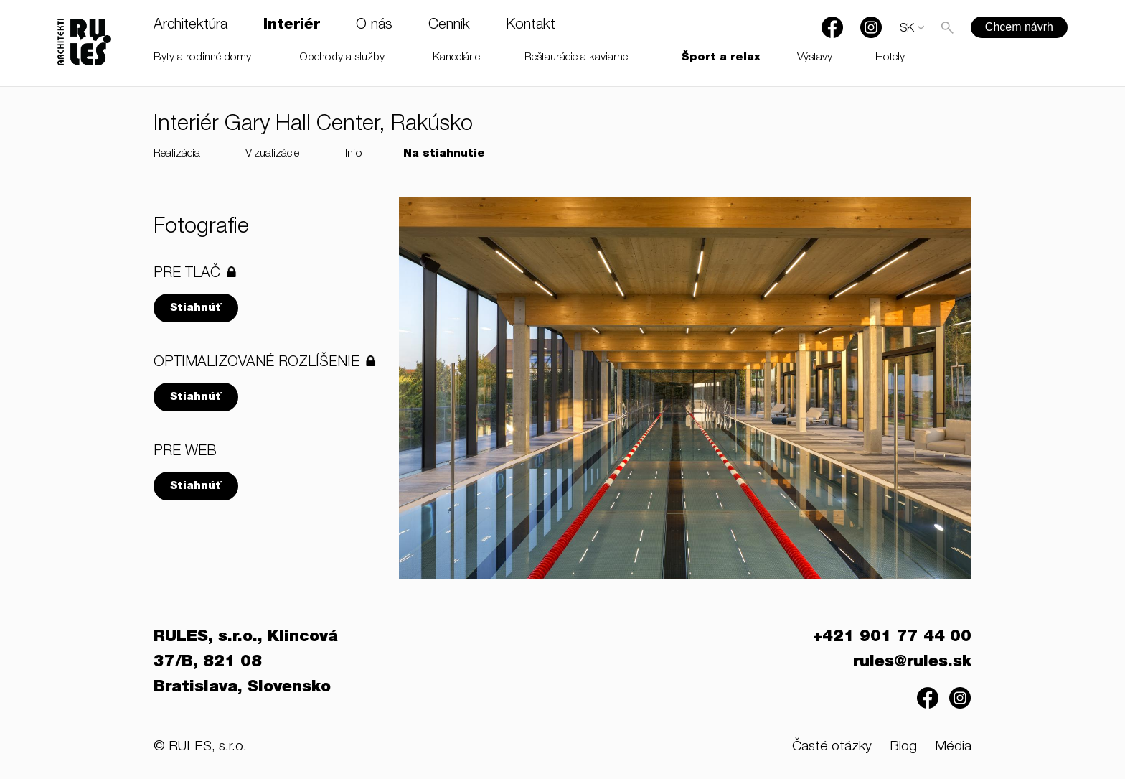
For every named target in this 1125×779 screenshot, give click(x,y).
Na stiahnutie (444, 154)
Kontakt (530, 26)
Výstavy (814, 57)
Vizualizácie (272, 154)
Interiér (291, 26)
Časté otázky (832, 747)
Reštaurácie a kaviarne (576, 57)
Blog (903, 747)
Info (353, 154)
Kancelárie (456, 57)
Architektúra (190, 26)
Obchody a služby (342, 57)
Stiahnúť (196, 308)
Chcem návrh (1019, 27)
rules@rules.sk (912, 663)
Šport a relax (721, 57)
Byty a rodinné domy (202, 57)
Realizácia (177, 154)
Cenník (449, 26)
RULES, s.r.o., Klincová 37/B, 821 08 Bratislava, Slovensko (246, 663)
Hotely (890, 57)
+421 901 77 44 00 (892, 637)
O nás (374, 26)
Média (953, 747)
